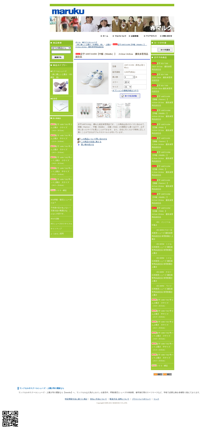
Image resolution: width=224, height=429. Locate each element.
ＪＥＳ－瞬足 (59, 190)
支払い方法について (98, 399)
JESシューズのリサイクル (61, 224)
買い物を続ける (87, 144)
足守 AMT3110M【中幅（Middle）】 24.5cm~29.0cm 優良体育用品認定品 (162, 198)
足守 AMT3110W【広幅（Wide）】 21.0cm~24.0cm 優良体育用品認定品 (162, 170)
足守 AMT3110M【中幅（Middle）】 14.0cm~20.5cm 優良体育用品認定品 (162, 115)
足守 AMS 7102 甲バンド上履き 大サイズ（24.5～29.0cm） (61, 182)
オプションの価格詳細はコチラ (125, 90)
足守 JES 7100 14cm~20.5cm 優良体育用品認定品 (162, 66)
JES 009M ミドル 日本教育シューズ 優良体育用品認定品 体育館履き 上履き (162, 262)
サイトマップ (56, 229)
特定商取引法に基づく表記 (76, 399)
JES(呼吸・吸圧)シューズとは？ (61, 201)
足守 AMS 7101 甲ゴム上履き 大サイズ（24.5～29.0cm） (61, 149)
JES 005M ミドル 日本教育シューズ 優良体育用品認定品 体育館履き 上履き (162, 248)
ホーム (78, 42)
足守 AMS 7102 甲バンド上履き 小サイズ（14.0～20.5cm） (61, 160)
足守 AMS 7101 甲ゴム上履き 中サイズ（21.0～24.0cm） (61, 138)
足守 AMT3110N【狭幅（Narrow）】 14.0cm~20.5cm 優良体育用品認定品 (162, 101)
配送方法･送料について (119, 399)
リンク (156, 399)
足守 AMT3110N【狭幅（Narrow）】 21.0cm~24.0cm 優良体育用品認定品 (162, 142)
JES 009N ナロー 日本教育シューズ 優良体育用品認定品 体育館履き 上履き (162, 276)
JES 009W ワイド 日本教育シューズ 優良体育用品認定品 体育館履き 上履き (162, 290)
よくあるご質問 (57, 234)
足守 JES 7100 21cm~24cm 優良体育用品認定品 (162, 77)
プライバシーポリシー (141, 399)
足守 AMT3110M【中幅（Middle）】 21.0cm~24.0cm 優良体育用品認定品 (162, 156)
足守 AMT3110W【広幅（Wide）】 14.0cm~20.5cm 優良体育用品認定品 (162, 129)
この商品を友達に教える (91, 142)
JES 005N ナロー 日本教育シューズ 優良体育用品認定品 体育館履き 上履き (162, 234)
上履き (108, 44)
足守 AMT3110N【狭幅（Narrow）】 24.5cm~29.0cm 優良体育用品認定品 (162, 184)
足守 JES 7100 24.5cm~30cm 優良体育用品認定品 (162, 88)
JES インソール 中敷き (162, 223)
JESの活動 (55, 219)
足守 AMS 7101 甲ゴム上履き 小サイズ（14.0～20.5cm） (61, 127)
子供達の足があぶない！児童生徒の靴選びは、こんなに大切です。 (61, 211)
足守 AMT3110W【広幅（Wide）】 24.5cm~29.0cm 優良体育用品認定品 (162, 212)
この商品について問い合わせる (94, 139)
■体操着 (61, 105)
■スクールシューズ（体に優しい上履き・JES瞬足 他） (61, 82)
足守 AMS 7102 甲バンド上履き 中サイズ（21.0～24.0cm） (61, 171)
